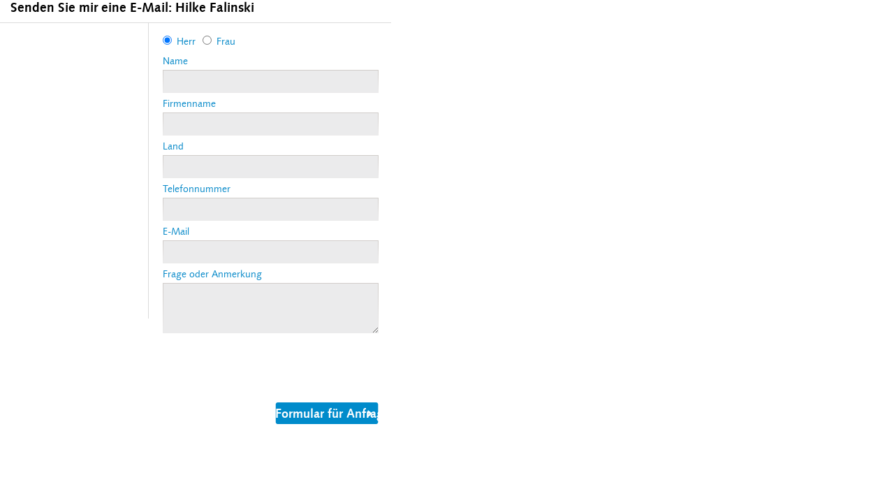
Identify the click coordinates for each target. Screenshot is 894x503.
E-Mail (176, 232)
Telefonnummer (196, 189)
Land (173, 146)
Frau (226, 42)
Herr (186, 42)
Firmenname (189, 104)
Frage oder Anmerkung (212, 274)
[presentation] (269, 365)
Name (175, 61)
